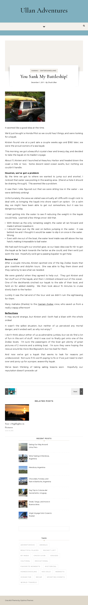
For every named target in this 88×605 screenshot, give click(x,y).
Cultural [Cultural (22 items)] (25, 561)
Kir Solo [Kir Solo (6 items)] (46, 572)
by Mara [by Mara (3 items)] (25, 555)
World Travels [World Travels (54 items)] (29, 582)
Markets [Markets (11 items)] (60, 572)
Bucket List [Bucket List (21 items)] (49, 550)
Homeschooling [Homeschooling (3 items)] (29, 572)
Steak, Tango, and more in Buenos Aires (39, 503)
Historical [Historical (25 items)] (50, 566)
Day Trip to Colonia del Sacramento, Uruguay (38, 491)
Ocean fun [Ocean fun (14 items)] (26, 577)
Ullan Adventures (44, 10)
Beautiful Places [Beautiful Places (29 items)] (30, 550)
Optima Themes (26, 600)
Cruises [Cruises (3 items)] (54, 555)
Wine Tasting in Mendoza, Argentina (39, 457)
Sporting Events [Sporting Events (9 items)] (56, 577)
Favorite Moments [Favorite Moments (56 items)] (30, 566)
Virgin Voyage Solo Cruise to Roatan (40, 514)
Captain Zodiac (46, 304)
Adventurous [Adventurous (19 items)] (28, 545)
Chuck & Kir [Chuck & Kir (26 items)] (40, 555)
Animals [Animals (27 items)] (44, 545)
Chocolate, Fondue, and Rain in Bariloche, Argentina (40, 480)
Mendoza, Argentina (37, 467)
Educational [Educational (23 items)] (41, 561)
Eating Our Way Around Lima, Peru (38, 445)
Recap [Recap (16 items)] (39, 577)
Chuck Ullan (52, 82)
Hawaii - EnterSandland (44, 71)
